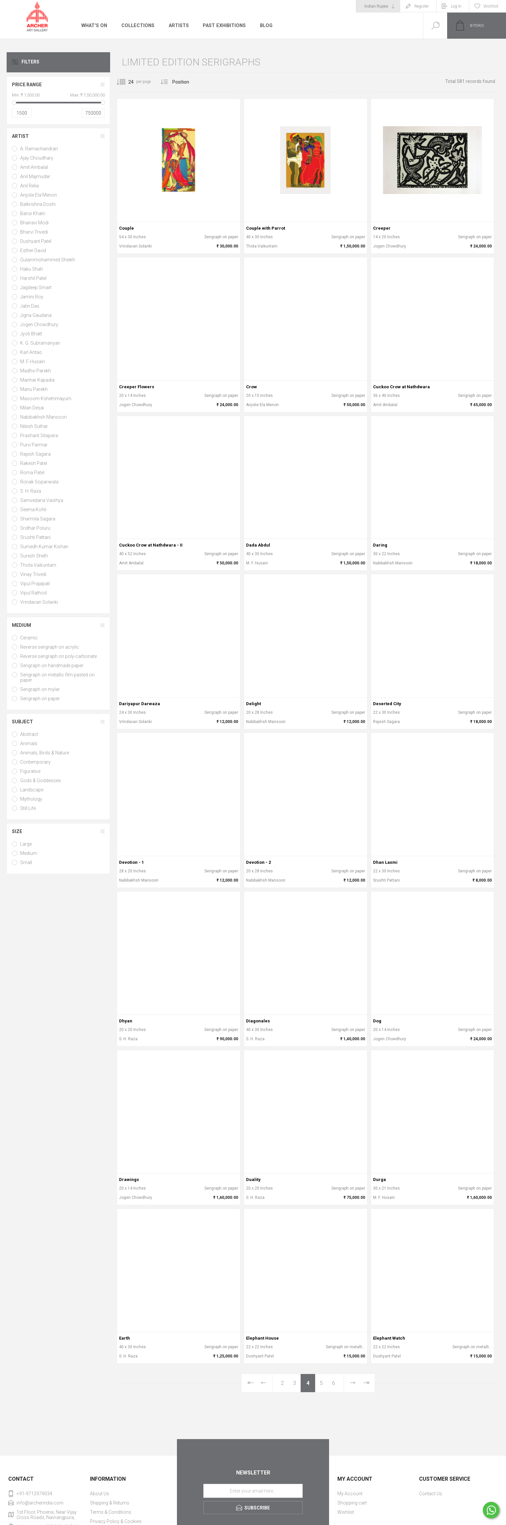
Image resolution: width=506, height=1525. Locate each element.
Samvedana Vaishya (41, 500)
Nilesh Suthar (34, 426)
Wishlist (345, 1512)
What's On (94, 25)
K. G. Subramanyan (40, 343)
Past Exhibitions (223, 25)
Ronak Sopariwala (39, 481)
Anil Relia (29, 185)
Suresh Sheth (34, 555)
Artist (20, 136)
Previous (264, 1383)
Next (352, 1383)
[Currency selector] (378, 6)
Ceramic (29, 637)
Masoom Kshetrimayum (45, 398)
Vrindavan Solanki (39, 602)
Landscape (31, 789)
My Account (349, 1493)
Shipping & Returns (109, 1503)
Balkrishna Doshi (38, 204)
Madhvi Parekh (35, 370)
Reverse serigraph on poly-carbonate (58, 656)
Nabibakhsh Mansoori (43, 417)
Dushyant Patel (35, 241)
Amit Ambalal (34, 167)
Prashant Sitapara (39, 435)
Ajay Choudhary (36, 158)
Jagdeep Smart (36, 287)
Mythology (31, 799)
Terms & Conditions (110, 1512)
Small (26, 862)
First (250, 1383)
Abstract (29, 734)
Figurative (30, 771)
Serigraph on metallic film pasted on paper (57, 677)
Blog (265, 25)
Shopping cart (352, 1503)
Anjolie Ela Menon (38, 195)
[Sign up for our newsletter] (253, 1491)
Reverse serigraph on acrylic (49, 647)
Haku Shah (31, 269)
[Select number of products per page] (126, 82)
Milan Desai (32, 407)
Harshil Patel (33, 278)
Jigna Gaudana (36, 315)
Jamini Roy (31, 296)
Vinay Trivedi (33, 574)
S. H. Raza (30, 491)
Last (366, 1383)
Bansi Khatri (32, 213)
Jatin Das (29, 306)
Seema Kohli (33, 509)
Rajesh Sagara (35, 454)
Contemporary (35, 762)
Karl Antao (31, 352)
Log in (456, 6)
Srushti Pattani (35, 537)
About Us (99, 1493)
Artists (178, 25)
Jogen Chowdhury (39, 324)
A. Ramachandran (39, 148)
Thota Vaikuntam (38, 565)
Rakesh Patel (33, 463)
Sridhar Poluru (35, 528)
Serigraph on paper (40, 698)
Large (26, 844)
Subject (22, 721)
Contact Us (430, 1493)
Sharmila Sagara (37, 518)
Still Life (28, 808)
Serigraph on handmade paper (51, 665)
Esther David (33, 250)
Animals (28, 743)
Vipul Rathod (33, 592)
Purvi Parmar (34, 444)
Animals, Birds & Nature (44, 752)
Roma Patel (32, 472)
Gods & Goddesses (40, 780)
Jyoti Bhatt (31, 333)
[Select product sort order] (186, 82)
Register (421, 6)
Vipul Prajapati (35, 583)
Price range (27, 84)
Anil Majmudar (35, 176)
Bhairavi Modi (34, 222)
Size (17, 831)
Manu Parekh (34, 389)
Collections (137, 25)
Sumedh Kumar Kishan (44, 546)
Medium (21, 625)
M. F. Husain (32, 361)
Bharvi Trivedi (34, 232)
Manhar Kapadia (37, 380)
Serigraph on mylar (40, 689)
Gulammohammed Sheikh (47, 259)
